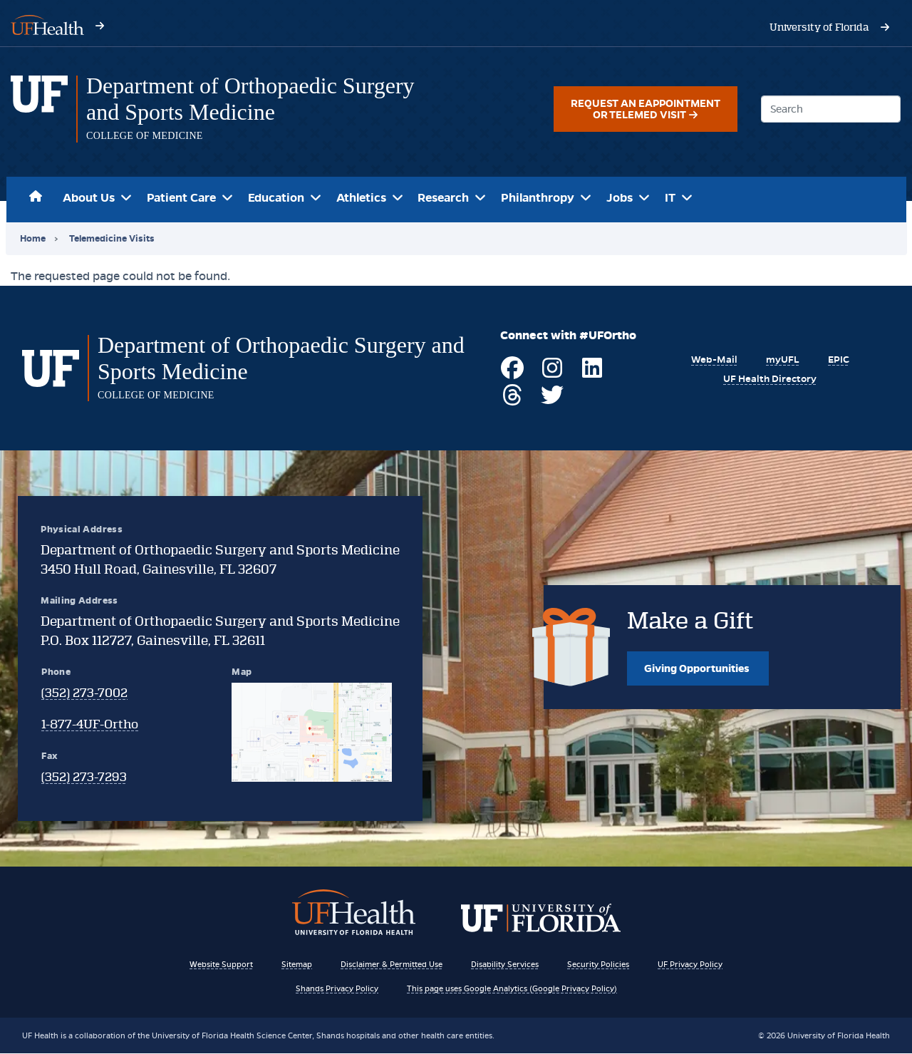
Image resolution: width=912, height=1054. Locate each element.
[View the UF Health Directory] (768, 378)
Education (276, 197)
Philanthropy (537, 197)
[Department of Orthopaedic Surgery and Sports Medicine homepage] (39, 109)
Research (443, 197)
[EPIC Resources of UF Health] (837, 359)
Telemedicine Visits (112, 238)
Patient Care (181, 197)
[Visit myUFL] (780, 359)
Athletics (361, 197)
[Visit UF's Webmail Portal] (711, 359)
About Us (89, 197)
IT (670, 197)
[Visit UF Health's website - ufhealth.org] (47, 24)
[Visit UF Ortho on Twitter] (549, 401)
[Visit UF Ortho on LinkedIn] (589, 374)
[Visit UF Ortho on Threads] (509, 401)
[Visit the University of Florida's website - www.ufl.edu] (819, 27)
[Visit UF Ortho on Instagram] (549, 374)
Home (36, 193)
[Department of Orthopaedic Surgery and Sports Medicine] (265, 99)
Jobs (619, 197)
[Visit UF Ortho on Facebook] (509, 374)
